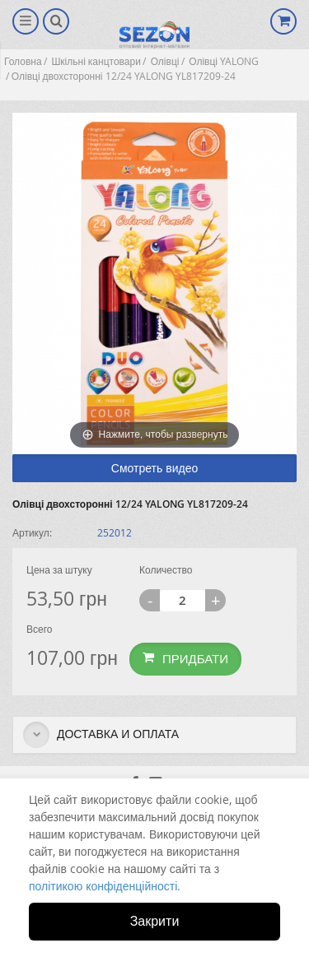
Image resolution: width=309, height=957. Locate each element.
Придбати (185, 658)
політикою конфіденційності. (104, 886)
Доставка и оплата (101, 735)
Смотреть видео (154, 468)
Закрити (155, 921)
